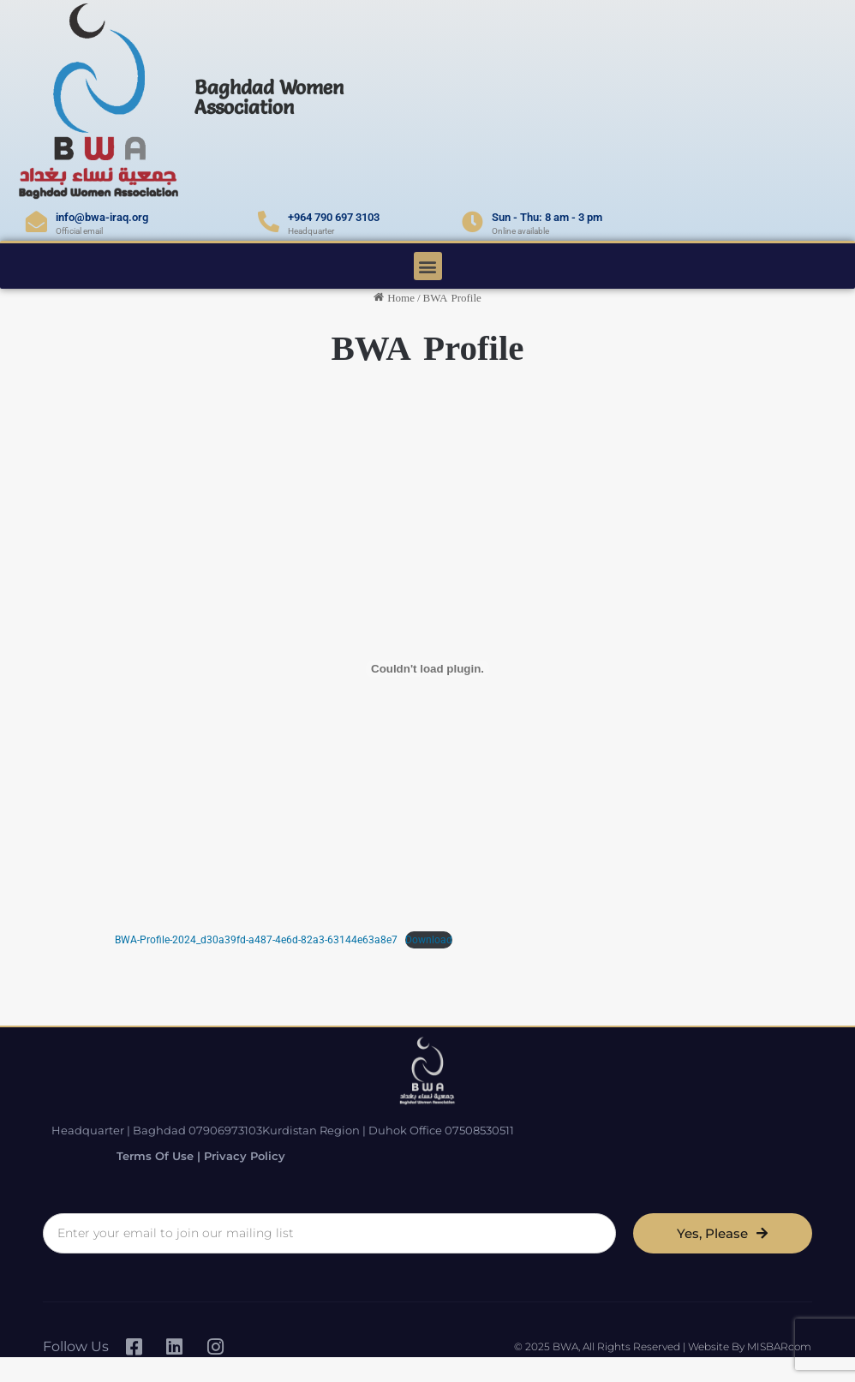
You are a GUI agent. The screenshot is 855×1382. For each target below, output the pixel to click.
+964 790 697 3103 (334, 217)
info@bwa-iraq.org (102, 217)
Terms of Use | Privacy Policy (653, 1138)
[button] (428, 266)
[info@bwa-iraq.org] (36, 221)
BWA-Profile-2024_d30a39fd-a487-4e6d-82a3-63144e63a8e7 (256, 940)
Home (394, 297)
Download (428, 940)
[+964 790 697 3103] (268, 221)
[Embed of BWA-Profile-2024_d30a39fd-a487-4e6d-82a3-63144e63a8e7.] (427, 669)
